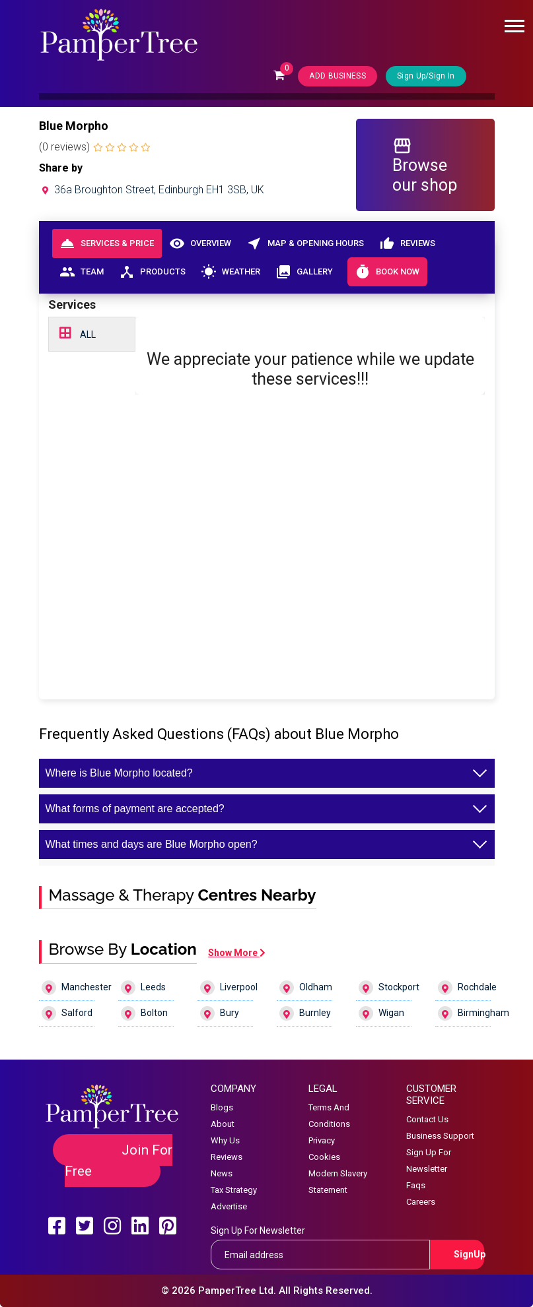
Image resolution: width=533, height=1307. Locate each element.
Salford (67, 1013)
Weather (231, 271)
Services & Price (106, 243)
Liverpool (227, 987)
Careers (420, 1202)
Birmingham (464, 1013)
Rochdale (464, 987)
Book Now (387, 271)
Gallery (304, 271)
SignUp (469, 1254)
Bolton (144, 1013)
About (222, 1124)
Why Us (225, 1140)
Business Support (440, 1136)
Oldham (305, 987)
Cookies (324, 1157)
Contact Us (427, 1119)
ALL (77, 333)
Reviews (407, 243)
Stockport (385, 987)
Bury (219, 1013)
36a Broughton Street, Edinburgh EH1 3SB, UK (151, 189)
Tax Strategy (234, 1190)
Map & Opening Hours (305, 243)
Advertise (229, 1206)
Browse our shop (424, 165)
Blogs (222, 1107)
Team (82, 271)
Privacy (321, 1140)
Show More (237, 952)
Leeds (143, 987)
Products (153, 271)
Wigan (381, 1013)
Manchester (68, 987)
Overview (200, 243)
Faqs (415, 1185)
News (221, 1173)
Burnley (305, 1013)
